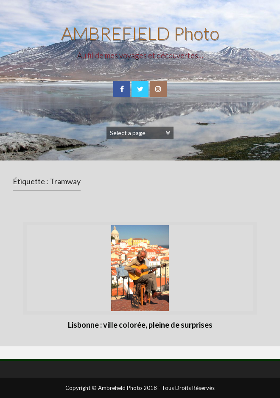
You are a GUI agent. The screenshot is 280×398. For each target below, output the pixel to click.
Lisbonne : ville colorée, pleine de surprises (140, 324)
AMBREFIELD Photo (140, 33)
